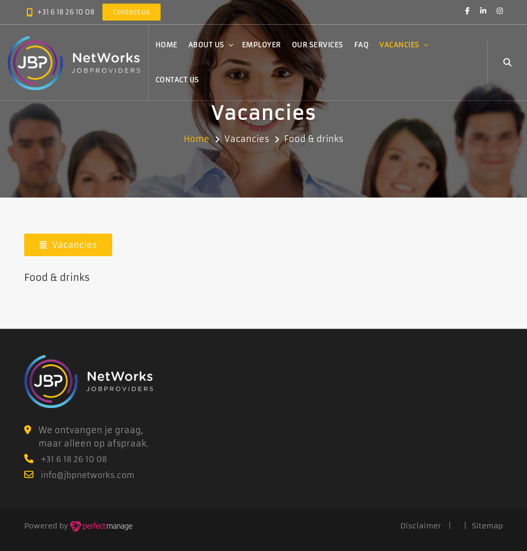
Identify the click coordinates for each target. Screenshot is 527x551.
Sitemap (487, 525)
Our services (317, 45)
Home (166, 45)
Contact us (177, 80)
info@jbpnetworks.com (87, 475)
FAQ (361, 45)
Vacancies (399, 45)
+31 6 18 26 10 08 (66, 12)
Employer (261, 45)
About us (206, 45)
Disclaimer (420, 525)
